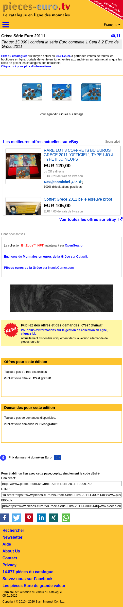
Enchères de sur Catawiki (46, 256)
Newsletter (12, 537)
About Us (11, 551)
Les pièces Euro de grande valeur (33, 586)
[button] (4, 517)
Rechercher (13, 530)
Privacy (9, 565)
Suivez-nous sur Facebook (27, 579)
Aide (6, 544)
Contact (9, 558)
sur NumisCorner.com (39, 267)
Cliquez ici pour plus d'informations (26, 66)
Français (112, 24)
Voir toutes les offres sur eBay (87, 219)
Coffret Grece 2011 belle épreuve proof (78, 199)
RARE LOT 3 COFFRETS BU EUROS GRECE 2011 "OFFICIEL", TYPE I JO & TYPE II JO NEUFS (79, 154)
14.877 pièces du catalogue (27, 572)
